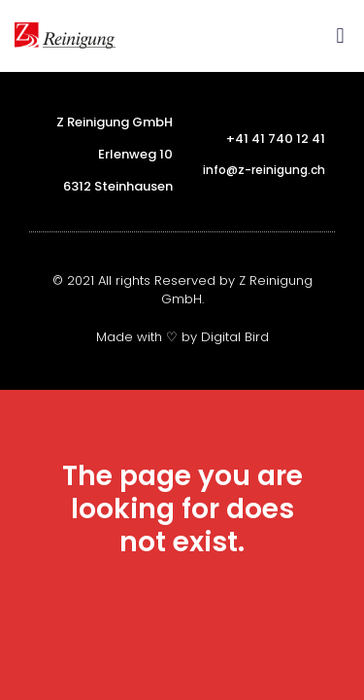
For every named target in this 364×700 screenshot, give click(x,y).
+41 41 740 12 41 (275, 138)
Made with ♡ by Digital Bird (182, 337)
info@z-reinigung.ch (264, 169)
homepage (185, 605)
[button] (340, 35)
